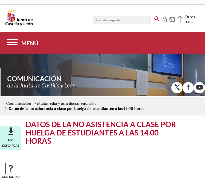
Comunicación (18, 103)
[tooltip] (164, 18)
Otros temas (189, 19)
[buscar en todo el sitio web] (156, 17)
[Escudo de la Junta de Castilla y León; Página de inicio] (19, 25)
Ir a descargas (10, 142)
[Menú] (22, 43)
